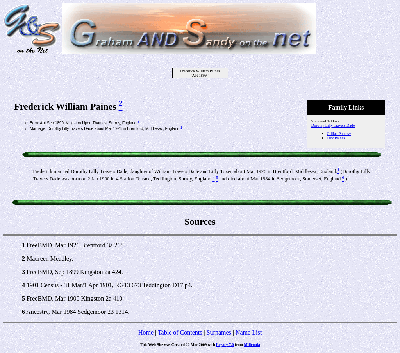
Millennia (252, 344)
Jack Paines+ (337, 138)
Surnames (219, 332)
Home (146, 332)
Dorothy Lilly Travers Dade (333, 125)
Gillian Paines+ (339, 133)
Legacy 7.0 (225, 344)
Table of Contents (180, 332)
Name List (249, 332)
